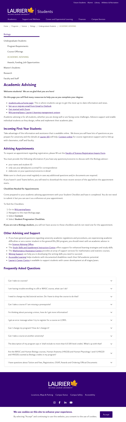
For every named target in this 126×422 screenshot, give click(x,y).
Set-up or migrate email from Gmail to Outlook (30, 106)
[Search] (112, 19)
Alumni (90, 2)
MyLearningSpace (23, 209)
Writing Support (16, 254)
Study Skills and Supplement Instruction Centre (34, 247)
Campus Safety (76, 395)
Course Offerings (15, 51)
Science (24, 26)
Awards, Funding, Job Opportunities (23, 62)
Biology (32, 26)
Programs (14, 26)
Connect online (65, 136)
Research (8, 73)
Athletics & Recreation (110, 2)
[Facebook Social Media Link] (60, 402)
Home (6, 26)
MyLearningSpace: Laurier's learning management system (34, 112)
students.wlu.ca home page (21, 103)
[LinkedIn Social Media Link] (65, 402)
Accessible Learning (17, 257)
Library (97, 2)
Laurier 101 (45, 136)
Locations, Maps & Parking (42, 395)
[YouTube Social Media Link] (71, 402)
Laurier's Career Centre (19, 260)
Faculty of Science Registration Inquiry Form (85, 153)
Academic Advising (18, 57)
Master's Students (12, 67)
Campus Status (61, 395)
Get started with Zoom (19, 109)
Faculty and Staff (11, 78)
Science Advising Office (22, 244)
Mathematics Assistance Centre (27, 250)
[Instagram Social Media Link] (54, 402)
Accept (106, 414)
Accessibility (90, 395)
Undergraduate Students (47, 26)
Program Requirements (17, 46)
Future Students (80, 2)
